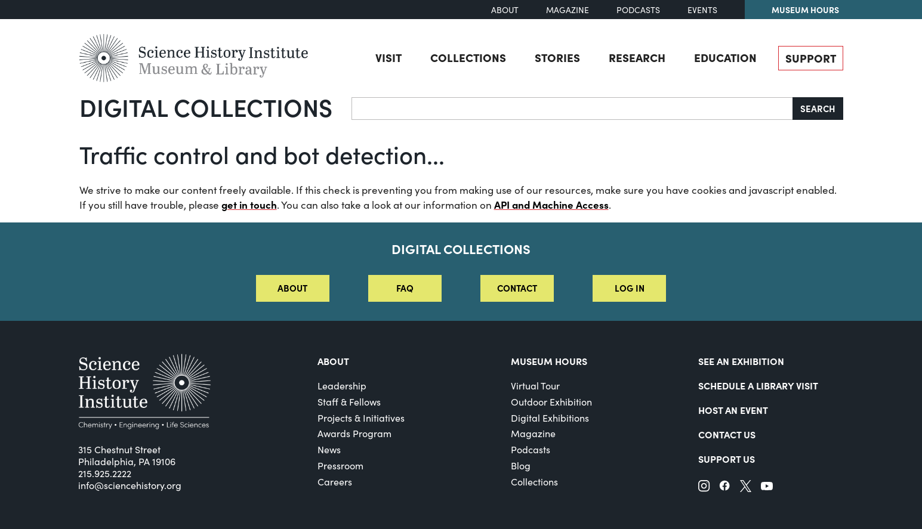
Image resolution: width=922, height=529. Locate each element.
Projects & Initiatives (361, 418)
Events (702, 10)
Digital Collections (205, 106)
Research (637, 57)
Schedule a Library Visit (758, 385)
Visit (388, 57)
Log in (630, 287)
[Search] (572, 108)
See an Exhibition (741, 360)
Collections (468, 57)
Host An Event (733, 409)
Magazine (567, 10)
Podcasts (638, 10)
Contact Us (727, 434)
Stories (557, 57)
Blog (521, 465)
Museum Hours (805, 10)
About (505, 10)
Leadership (341, 385)
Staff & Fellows (349, 401)
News (329, 449)
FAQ (405, 287)
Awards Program (354, 433)
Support (810, 58)
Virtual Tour (535, 385)
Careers (334, 481)
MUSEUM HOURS (549, 360)
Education (725, 57)
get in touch (249, 204)
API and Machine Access (551, 204)
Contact (517, 287)
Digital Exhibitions (550, 418)
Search (817, 108)
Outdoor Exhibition (551, 401)
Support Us (726, 458)
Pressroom (340, 465)
